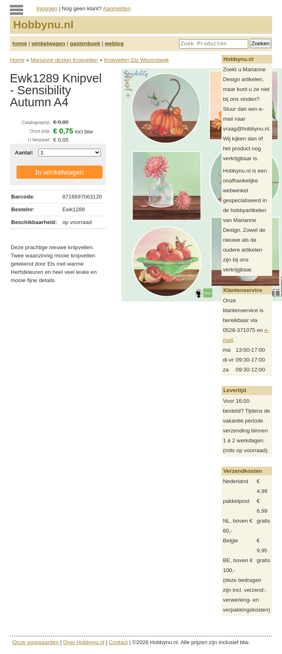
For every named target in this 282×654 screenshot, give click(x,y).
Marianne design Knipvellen (64, 60)
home (19, 43)
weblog (114, 43)
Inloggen (46, 8)
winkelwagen (48, 43)
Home (17, 60)
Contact (118, 642)
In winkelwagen (59, 172)
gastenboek (85, 43)
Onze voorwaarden (35, 642)
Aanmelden (117, 8)
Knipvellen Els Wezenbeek (136, 60)
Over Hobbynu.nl (84, 642)
